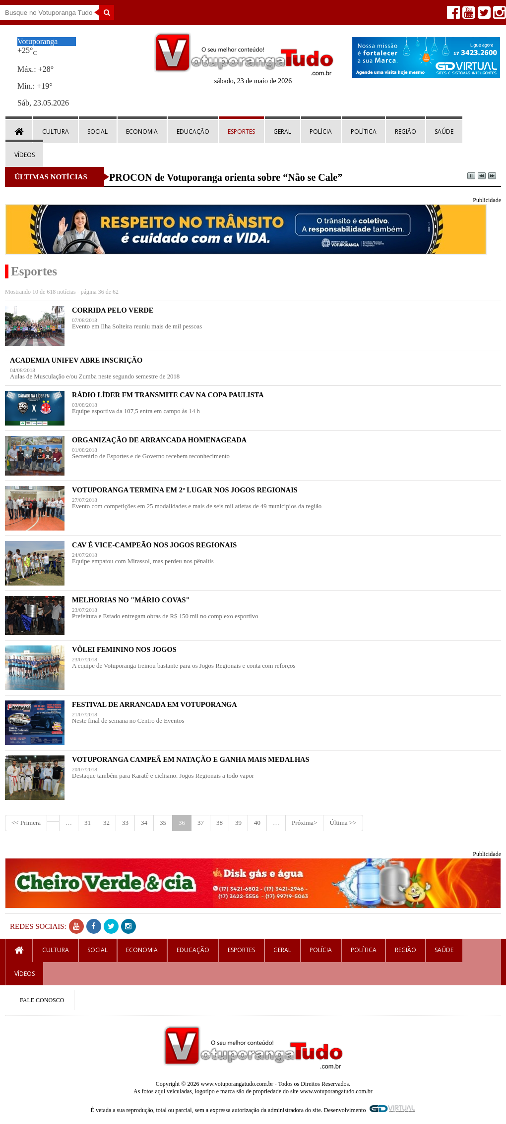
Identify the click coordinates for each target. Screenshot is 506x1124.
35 (163, 822)
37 (200, 822)
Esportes (241, 131)
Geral (282, 131)
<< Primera (26, 822)
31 (87, 822)
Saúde (444, 131)
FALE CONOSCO (42, 1000)
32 (106, 822)
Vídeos (24, 155)
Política (364, 131)
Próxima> (304, 822)
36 (182, 822)
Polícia (321, 131)
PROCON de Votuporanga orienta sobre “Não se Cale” (225, 177)
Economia (142, 131)
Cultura (55, 131)
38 (219, 822)
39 (238, 822)
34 (144, 822)
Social (97, 131)
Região (405, 131)
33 (125, 822)
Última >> (342, 822)
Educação (193, 131)
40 (257, 822)
